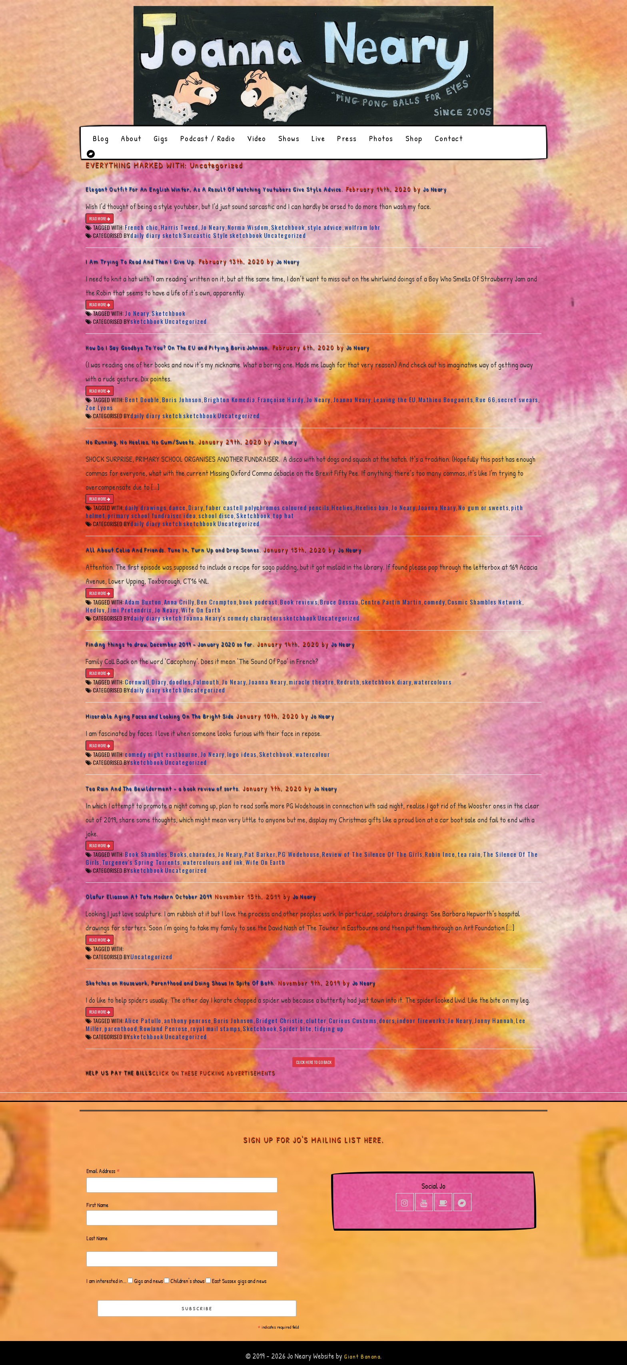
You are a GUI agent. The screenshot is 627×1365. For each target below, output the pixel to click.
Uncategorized (285, 235)
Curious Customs (353, 1020)
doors (387, 1020)
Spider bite (295, 1028)
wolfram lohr (363, 227)
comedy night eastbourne (161, 754)
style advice (325, 227)
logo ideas (242, 754)
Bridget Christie (280, 1020)
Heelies (342, 507)
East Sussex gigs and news (238, 1281)
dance (177, 507)
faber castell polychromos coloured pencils (267, 507)
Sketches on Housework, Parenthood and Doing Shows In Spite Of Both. (180, 982)
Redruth (348, 681)
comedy (434, 601)
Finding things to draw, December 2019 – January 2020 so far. (170, 644)
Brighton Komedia (229, 399)
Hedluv (95, 609)
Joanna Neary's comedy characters (232, 617)
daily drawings (145, 507)
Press (347, 138)
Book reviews (298, 601)
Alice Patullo (143, 1020)
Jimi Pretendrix (129, 609)
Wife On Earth (201, 609)
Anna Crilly (179, 601)
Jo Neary (435, 189)
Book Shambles (146, 854)
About (131, 138)
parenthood (120, 1028)
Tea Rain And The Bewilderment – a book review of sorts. (163, 788)
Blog (101, 138)
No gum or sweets (483, 507)
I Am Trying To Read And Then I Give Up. (141, 261)
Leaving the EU (394, 399)
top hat (283, 515)
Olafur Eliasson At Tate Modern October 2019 (149, 896)
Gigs (161, 138)
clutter (316, 1020)
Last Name (97, 1238)
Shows (289, 138)
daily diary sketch (156, 235)
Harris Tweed (179, 227)
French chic (141, 227)
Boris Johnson (182, 399)
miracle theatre (311, 681)
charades (202, 854)
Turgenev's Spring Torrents (141, 862)
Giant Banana (362, 1356)
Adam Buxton (143, 601)
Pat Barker (260, 854)
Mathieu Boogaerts (445, 399)
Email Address (103, 1171)
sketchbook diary (386, 681)
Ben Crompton (217, 601)
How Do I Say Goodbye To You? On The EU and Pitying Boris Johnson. (178, 347)
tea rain (469, 854)
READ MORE (99, 219)
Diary (196, 507)
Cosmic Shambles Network (484, 601)
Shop (414, 138)
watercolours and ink (213, 862)
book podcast (258, 601)
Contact (449, 138)
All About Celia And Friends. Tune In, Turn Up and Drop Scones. (173, 549)
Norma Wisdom (248, 227)
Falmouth (206, 681)
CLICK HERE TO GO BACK (313, 1062)
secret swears (518, 399)
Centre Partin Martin (391, 601)
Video (256, 138)
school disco (216, 515)
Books (178, 854)
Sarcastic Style (205, 235)
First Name (97, 1205)
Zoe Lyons (99, 407)
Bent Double (142, 399)
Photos (381, 138)
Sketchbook (288, 227)
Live (318, 138)
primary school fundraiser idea (152, 515)
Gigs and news (148, 1281)
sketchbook (246, 235)
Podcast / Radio (208, 138)
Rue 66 (485, 399)
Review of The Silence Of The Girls (372, 854)
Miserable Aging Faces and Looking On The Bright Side (160, 716)
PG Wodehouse (298, 854)
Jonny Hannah (493, 1020)
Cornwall (137, 681)
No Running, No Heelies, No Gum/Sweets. (141, 441)
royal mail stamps (215, 1028)
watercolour (313, 754)
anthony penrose (188, 1020)
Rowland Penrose (164, 1028)
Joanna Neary (352, 399)
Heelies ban (372, 507)
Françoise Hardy (281, 399)
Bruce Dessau (339, 601)
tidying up (329, 1028)
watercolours (432, 681)
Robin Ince (440, 854)
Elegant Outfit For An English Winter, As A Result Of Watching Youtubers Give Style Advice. (214, 189)
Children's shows (186, 1281)
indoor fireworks (421, 1020)
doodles (180, 681)
